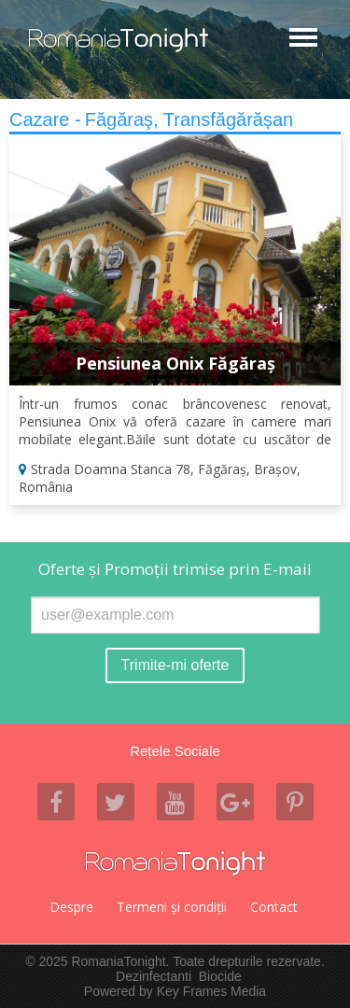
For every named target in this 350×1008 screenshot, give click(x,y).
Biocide (220, 976)
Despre (71, 907)
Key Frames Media (211, 991)
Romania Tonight (175, 863)
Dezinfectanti (153, 976)
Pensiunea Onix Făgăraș (175, 363)
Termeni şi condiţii (172, 907)
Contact (274, 907)
